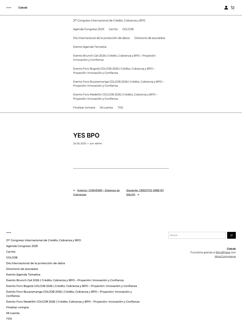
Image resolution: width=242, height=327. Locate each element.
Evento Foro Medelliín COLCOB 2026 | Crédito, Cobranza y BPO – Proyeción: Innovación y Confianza (115, 96)
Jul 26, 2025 (79, 143)
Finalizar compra (84, 107)
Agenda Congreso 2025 (88, 29)
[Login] (226, 7)
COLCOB (128, 29)
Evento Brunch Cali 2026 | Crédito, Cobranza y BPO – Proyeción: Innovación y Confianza (114, 57)
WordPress (223, 252)
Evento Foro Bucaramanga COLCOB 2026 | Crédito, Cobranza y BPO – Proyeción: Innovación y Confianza (118, 83)
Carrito (113, 29)
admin (98, 143)
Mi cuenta (106, 107)
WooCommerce (225, 256)
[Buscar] (231, 235)
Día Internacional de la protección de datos (101, 38)
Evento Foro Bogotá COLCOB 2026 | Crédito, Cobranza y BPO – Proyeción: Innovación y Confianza (114, 70)
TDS (120, 107)
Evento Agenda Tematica (89, 46)
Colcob (22, 7)
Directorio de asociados (149, 38)
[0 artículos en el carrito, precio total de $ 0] (232, 7)
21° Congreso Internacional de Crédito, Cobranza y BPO (109, 20)
